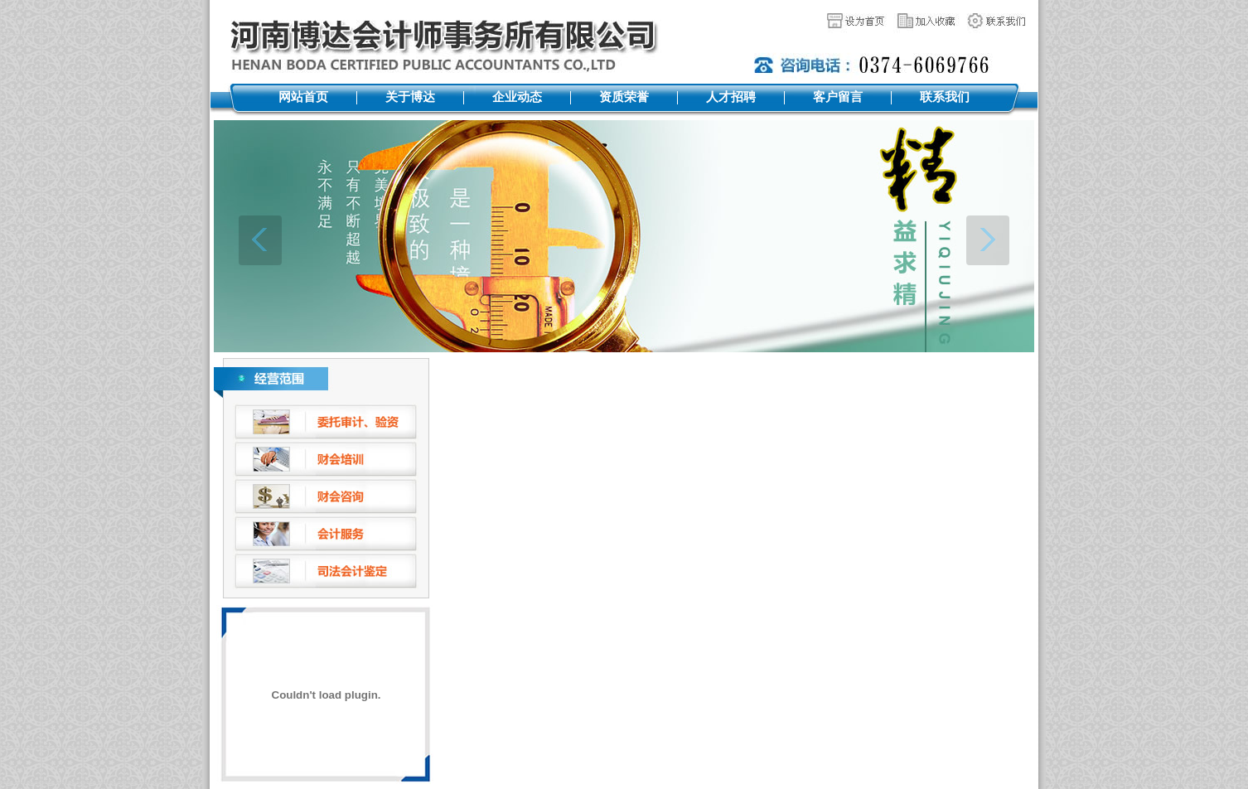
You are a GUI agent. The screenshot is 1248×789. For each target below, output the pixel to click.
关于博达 (410, 97)
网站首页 (303, 97)
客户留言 (838, 97)
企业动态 (517, 97)
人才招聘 (731, 97)
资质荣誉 (624, 97)
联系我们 (945, 97)
